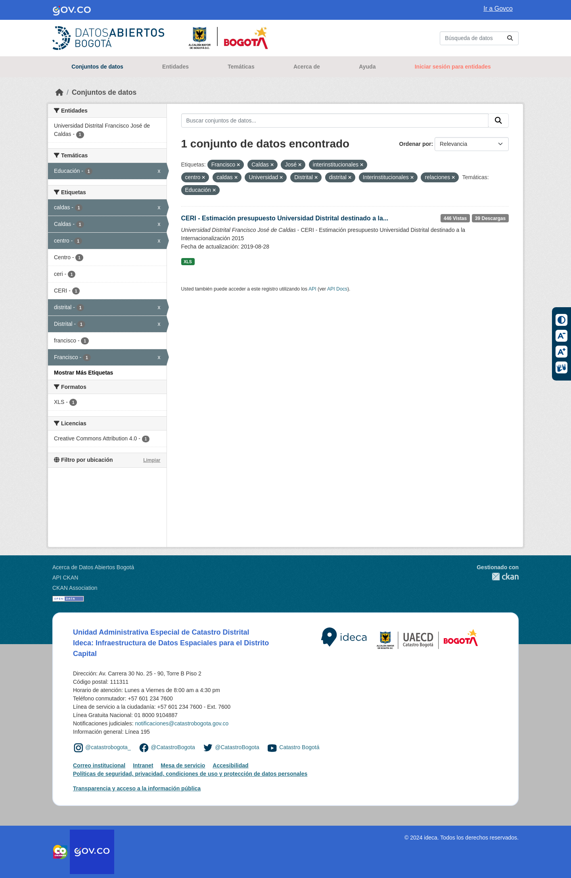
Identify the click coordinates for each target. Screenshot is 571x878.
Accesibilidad (230, 765)
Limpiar (151, 460)
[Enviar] (510, 38)
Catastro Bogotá (299, 747)
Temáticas (241, 66)
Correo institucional (99, 765)
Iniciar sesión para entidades (453, 66)
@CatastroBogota (173, 747)
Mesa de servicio (183, 765)
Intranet (143, 765)
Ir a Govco (498, 8)
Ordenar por (415, 144)
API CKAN (65, 577)
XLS (188, 261)
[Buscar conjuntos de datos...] (479, 38)
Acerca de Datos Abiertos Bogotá (93, 567)
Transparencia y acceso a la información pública (137, 788)
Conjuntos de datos (97, 66)
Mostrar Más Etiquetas (83, 372)
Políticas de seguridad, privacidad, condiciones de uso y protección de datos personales (190, 774)
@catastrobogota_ (108, 747)
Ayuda (367, 66)
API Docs (337, 289)
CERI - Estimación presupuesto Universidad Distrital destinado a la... (285, 218)
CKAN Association (75, 588)
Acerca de (306, 66)
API (312, 289)
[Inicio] (59, 92)
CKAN (498, 576)
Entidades (175, 66)
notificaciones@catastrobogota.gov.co (181, 723)
